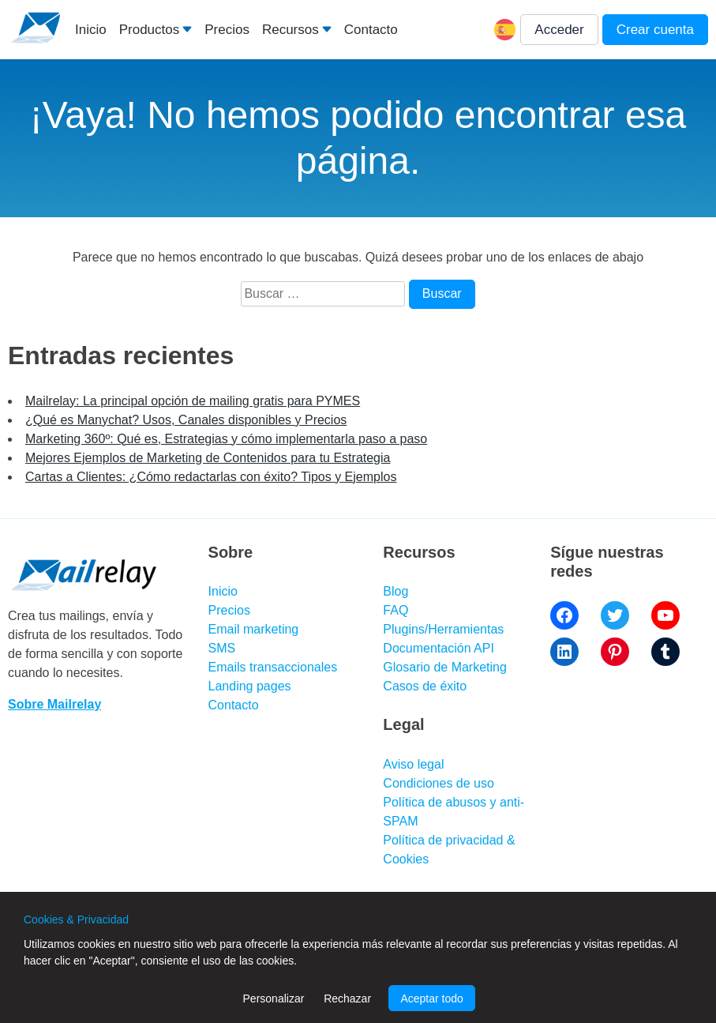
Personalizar (274, 998)
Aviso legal (413, 764)
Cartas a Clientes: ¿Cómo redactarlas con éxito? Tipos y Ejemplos (210, 476)
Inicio (91, 29)
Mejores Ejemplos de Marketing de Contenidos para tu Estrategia (207, 457)
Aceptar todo (431, 998)
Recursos (290, 29)
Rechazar (347, 998)
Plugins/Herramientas (443, 629)
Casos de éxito (425, 686)
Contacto (371, 29)
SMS (222, 648)
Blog (395, 591)
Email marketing (253, 629)
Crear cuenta (655, 29)
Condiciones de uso (438, 783)
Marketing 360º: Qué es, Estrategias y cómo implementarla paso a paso (226, 439)
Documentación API (438, 648)
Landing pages (249, 686)
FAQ (395, 610)
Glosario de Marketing (445, 667)
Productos (149, 29)
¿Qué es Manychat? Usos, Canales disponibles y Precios (186, 420)
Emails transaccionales (273, 667)
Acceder (558, 29)
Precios (226, 29)
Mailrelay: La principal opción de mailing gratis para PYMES (192, 401)
